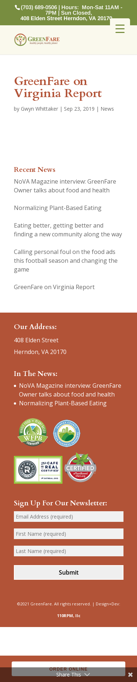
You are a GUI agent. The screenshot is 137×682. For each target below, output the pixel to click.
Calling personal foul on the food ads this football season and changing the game (66, 260)
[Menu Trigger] (120, 28)
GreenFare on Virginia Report (54, 287)
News (107, 108)
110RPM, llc (68, 615)
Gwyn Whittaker (39, 108)
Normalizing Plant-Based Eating (58, 208)
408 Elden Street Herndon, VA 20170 (66, 18)
